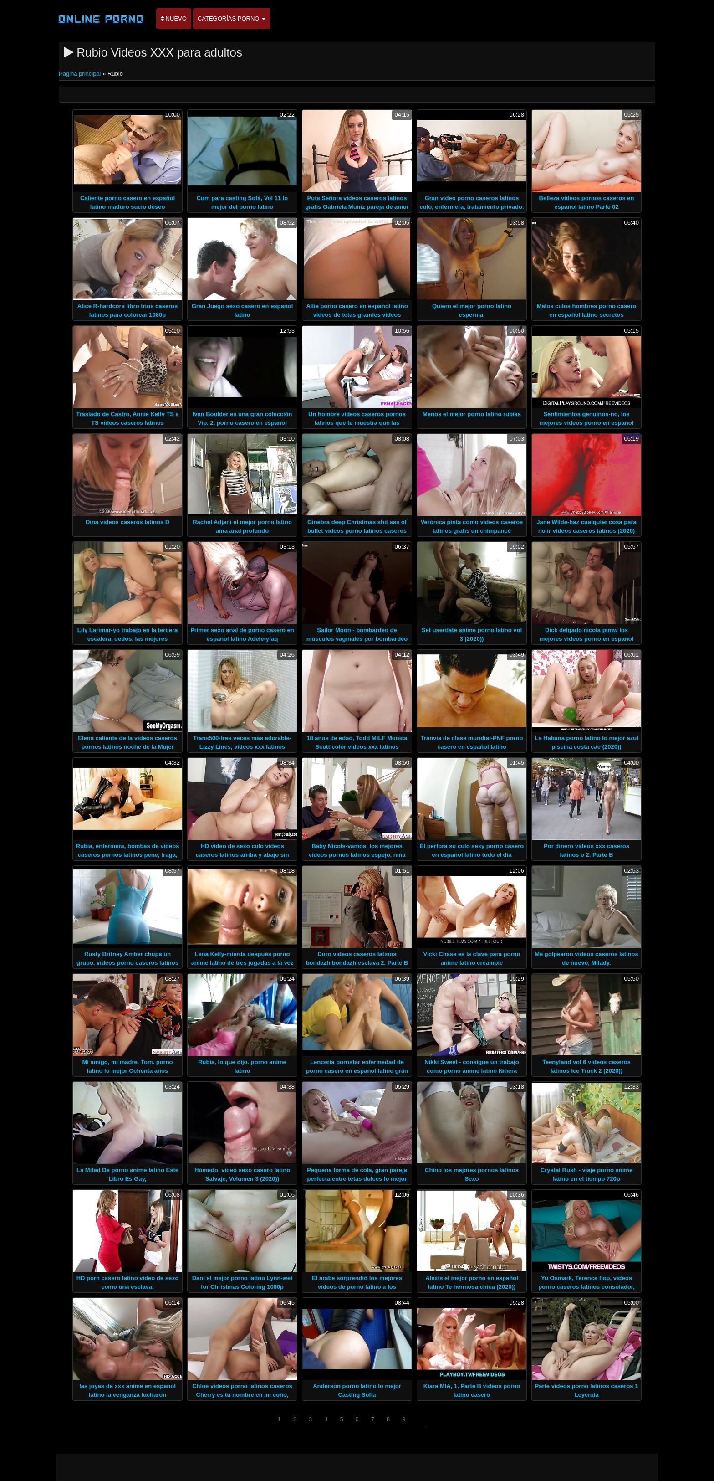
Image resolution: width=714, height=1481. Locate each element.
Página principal (80, 73)
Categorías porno (231, 18)
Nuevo (174, 18)
